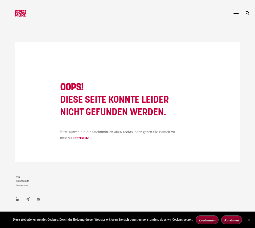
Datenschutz (22, 181)
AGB (18, 177)
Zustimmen (207, 220)
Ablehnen (231, 220)
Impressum (22, 185)
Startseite (81, 138)
